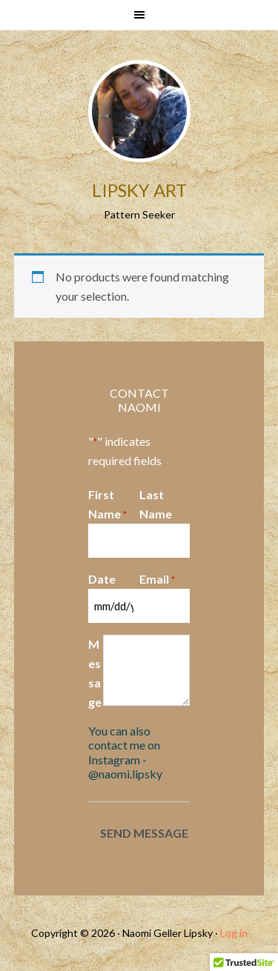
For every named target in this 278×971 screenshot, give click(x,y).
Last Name (155, 504)
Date (102, 579)
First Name (107, 505)
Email (157, 580)
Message (95, 673)
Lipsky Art (139, 190)
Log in (234, 933)
